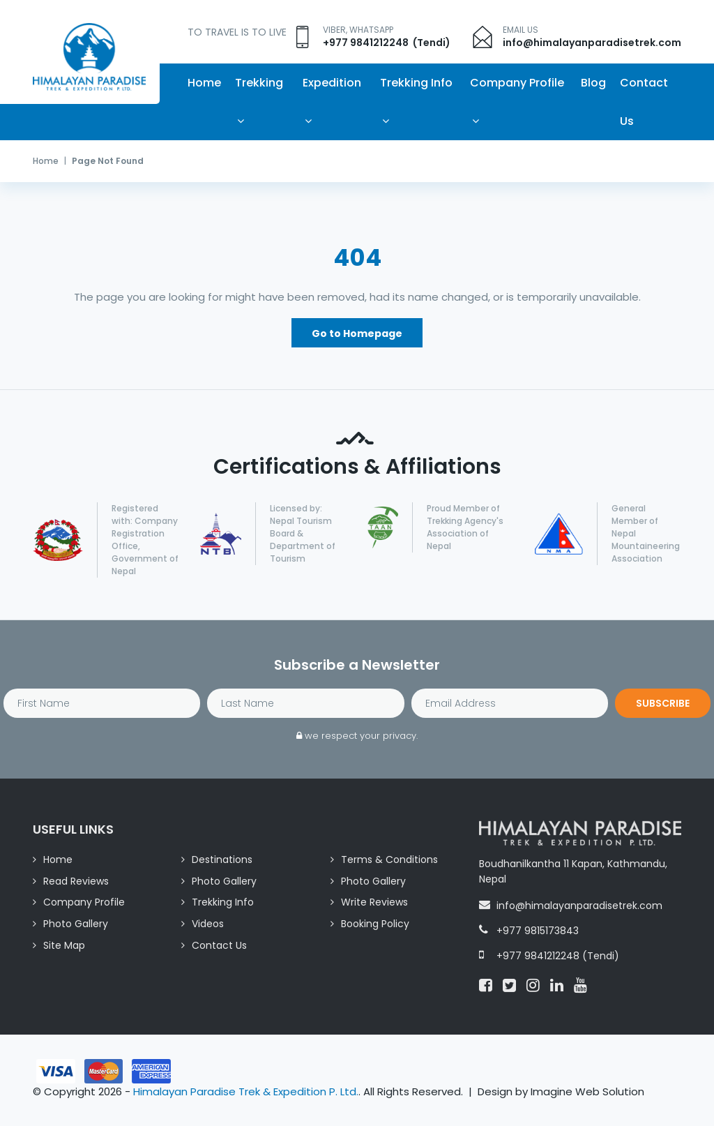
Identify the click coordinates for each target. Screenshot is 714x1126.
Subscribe (663, 705)
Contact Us (644, 102)
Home (204, 83)
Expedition (332, 83)
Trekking (259, 83)
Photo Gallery (224, 882)
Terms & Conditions (389, 860)
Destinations (222, 860)
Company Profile (517, 83)
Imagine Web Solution (587, 1093)
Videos (208, 925)
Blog (593, 83)
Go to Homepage (357, 334)
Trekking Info (416, 83)
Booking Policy (375, 925)
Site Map (64, 946)
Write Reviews (374, 903)
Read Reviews (76, 882)
